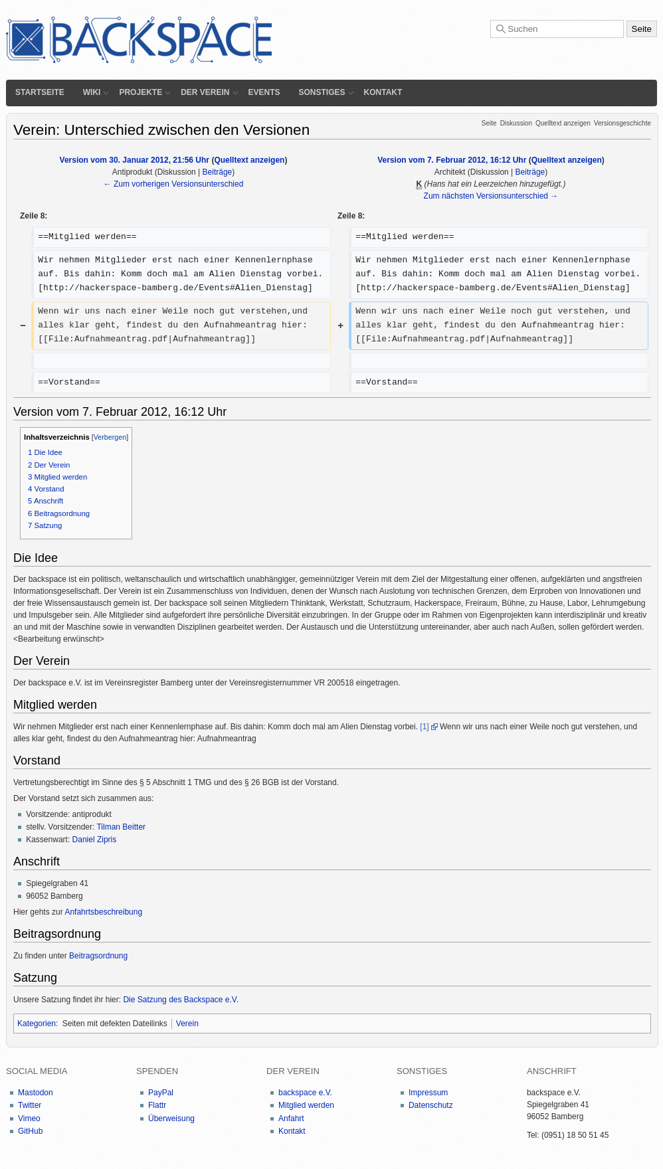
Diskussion (516, 123)
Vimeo (29, 1118)
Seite (489, 123)
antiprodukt (92, 814)
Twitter (29, 1105)
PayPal (160, 1092)
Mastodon (35, 1092)
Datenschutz (431, 1105)
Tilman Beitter (120, 827)
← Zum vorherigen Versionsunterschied (174, 184)
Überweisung (171, 1118)
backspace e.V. (305, 1092)
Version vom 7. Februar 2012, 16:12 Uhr (451, 160)
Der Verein (205, 92)
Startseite (39, 92)
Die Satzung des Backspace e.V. (180, 999)
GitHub (30, 1131)
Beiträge (218, 172)
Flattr (157, 1105)
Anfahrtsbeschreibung (103, 912)
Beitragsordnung (98, 955)
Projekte (140, 92)
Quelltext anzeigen (563, 123)
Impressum (428, 1092)
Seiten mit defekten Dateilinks (114, 1023)
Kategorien (36, 1023)
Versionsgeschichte (622, 123)
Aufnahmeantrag (226, 738)
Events (264, 92)
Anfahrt (291, 1118)
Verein (187, 1023)
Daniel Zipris (94, 839)
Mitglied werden (306, 1105)
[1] (424, 726)
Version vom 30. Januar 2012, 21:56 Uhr (134, 160)
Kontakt (383, 92)
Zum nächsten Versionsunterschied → (491, 196)
